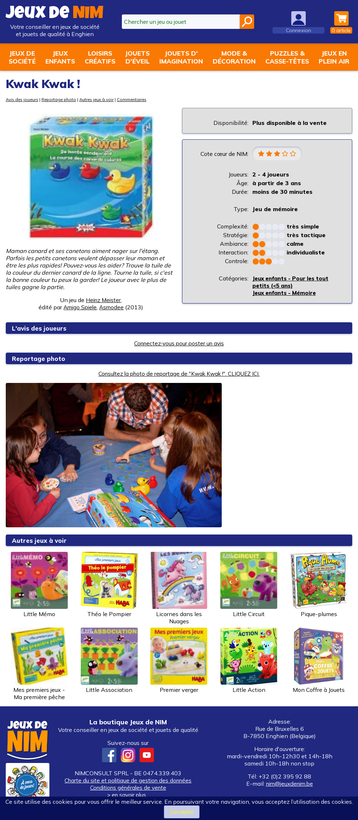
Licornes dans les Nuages (178, 588)
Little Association (109, 660)
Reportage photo (62, 99)
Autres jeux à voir (102, 99)
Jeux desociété (22, 57)
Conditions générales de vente (128, 787)
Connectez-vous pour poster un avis (179, 343)
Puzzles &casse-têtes (287, 57)
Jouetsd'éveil (137, 57)
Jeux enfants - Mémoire (286, 293)
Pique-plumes (318, 585)
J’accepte (182, 811)
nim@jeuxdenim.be (289, 783)
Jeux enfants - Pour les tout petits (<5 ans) (293, 282)
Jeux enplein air (334, 57)
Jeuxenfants (60, 57)
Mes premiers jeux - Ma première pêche (39, 664)
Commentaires (139, 99)
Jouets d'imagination (181, 57)
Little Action (248, 660)
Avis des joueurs (23, 99)
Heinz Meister (103, 300)
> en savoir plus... (128, 794)
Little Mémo (39, 585)
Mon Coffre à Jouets (318, 660)
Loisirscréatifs (100, 57)
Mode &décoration (234, 57)
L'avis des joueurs (40, 328)
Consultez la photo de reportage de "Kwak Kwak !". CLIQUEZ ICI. (179, 373)
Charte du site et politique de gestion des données (128, 780)
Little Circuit (248, 585)
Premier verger (178, 660)
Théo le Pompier (109, 585)
